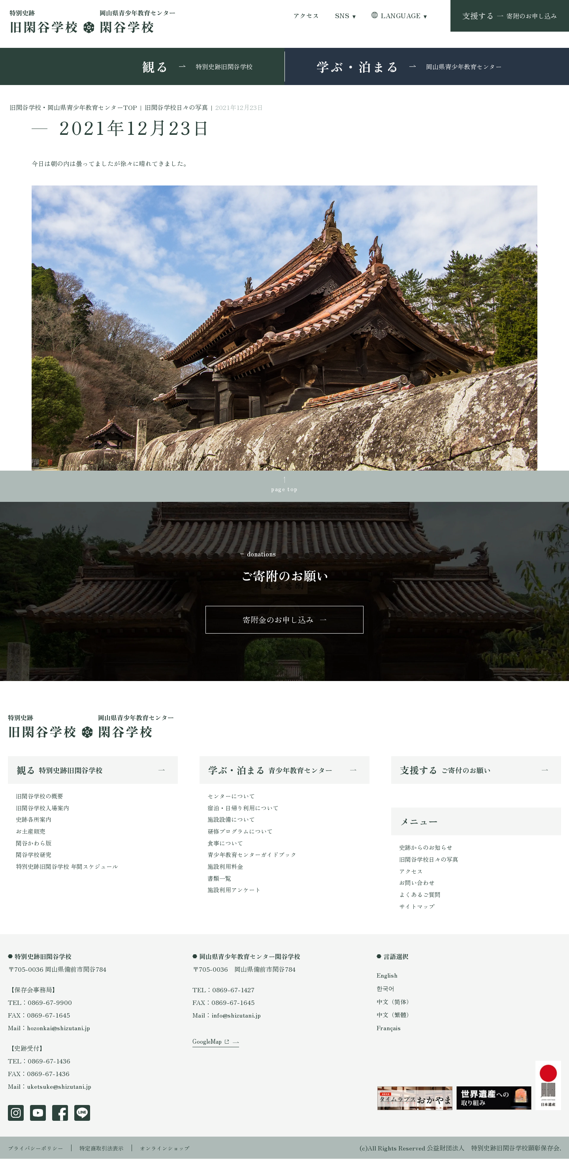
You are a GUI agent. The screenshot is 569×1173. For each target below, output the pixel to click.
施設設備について (232, 828)
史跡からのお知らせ (427, 856)
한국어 (386, 1002)
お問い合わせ (418, 894)
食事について (226, 854)
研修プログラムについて (242, 841)
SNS (342, 15)
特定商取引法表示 (112, 1162)
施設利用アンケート (235, 904)
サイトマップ (418, 920)
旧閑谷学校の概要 (41, 803)
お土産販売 (31, 841)
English (388, 989)
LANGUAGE (400, 15)
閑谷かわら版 (35, 854)
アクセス (306, 15)
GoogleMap (208, 1065)
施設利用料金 (226, 879)
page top (284, 490)
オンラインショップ (182, 1162)
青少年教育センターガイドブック (254, 866)
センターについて (232, 803)
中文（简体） (396, 1015)
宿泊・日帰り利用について (245, 816)
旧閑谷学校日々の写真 (430, 869)
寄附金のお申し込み (278, 624)
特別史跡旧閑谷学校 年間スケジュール (70, 879)
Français (389, 1041)
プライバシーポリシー (39, 1162)
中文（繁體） (396, 1028)
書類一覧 (220, 892)
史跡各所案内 (35, 828)
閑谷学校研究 (35, 866)
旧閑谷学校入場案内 (44, 816)
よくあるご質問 (421, 907)
